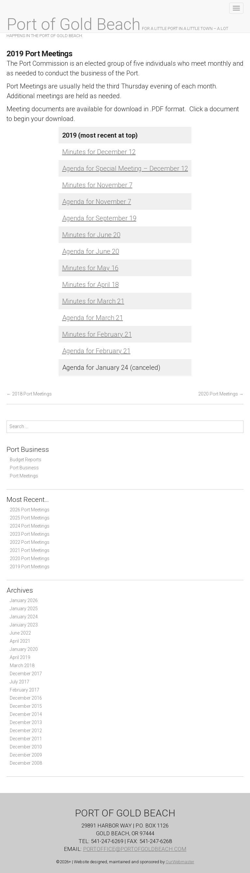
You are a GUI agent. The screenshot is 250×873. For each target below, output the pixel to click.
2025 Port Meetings (29, 517)
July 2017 (19, 681)
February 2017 (24, 689)
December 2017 (26, 673)
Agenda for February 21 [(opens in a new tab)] (96, 351)
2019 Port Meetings (29, 566)
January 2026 (24, 600)
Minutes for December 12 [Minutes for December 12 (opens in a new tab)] (99, 152)
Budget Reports (25, 459)
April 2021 (20, 641)
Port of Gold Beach (74, 24)
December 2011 (26, 738)
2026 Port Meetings (29, 509)
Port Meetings (24, 475)
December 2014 (26, 714)
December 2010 (26, 746)
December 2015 (26, 706)
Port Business (24, 467)
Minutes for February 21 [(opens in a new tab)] (97, 334)
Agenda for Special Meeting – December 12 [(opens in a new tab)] (125, 168)
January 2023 (24, 624)
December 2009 (26, 755)
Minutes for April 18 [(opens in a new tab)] (90, 285)
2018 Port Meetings (29, 393)
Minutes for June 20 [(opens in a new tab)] (91, 235)
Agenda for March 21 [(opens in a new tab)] (92, 318)
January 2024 (24, 616)
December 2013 (26, 722)
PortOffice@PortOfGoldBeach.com (135, 849)
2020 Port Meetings (220, 393)
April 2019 (20, 657)
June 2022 (20, 633)
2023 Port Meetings (29, 534)
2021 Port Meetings (29, 550)
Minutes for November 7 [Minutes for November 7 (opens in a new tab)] (97, 185)
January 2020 (24, 649)
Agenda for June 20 (90, 251)
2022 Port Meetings (29, 542)
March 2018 (22, 665)
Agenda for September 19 (99, 218)
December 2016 (26, 698)
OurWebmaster (180, 861)
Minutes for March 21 (93, 301)
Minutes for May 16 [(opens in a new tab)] (90, 268)
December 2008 (26, 763)
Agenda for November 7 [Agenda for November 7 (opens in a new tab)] (96, 202)
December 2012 (26, 730)
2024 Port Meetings (29, 526)
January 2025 (24, 608)
